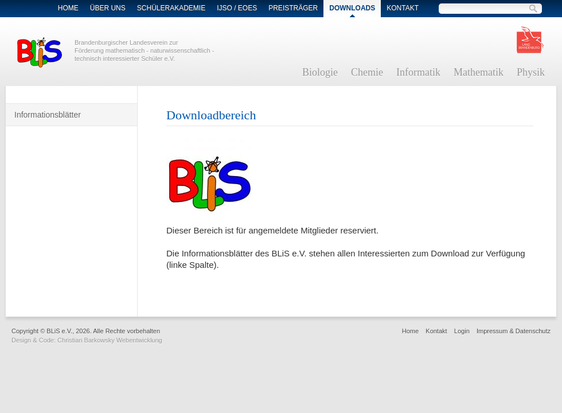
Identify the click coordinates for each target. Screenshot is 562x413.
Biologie (320, 72)
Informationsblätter (47, 114)
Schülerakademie (171, 8)
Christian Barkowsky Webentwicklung (109, 340)
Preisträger (293, 8)
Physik (531, 72)
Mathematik (479, 72)
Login (462, 331)
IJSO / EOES (237, 8)
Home (68, 8)
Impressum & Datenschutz (514, 331)
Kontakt (403, 8)
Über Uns (108, 8)
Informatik (418, 72)
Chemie (367, 72)
